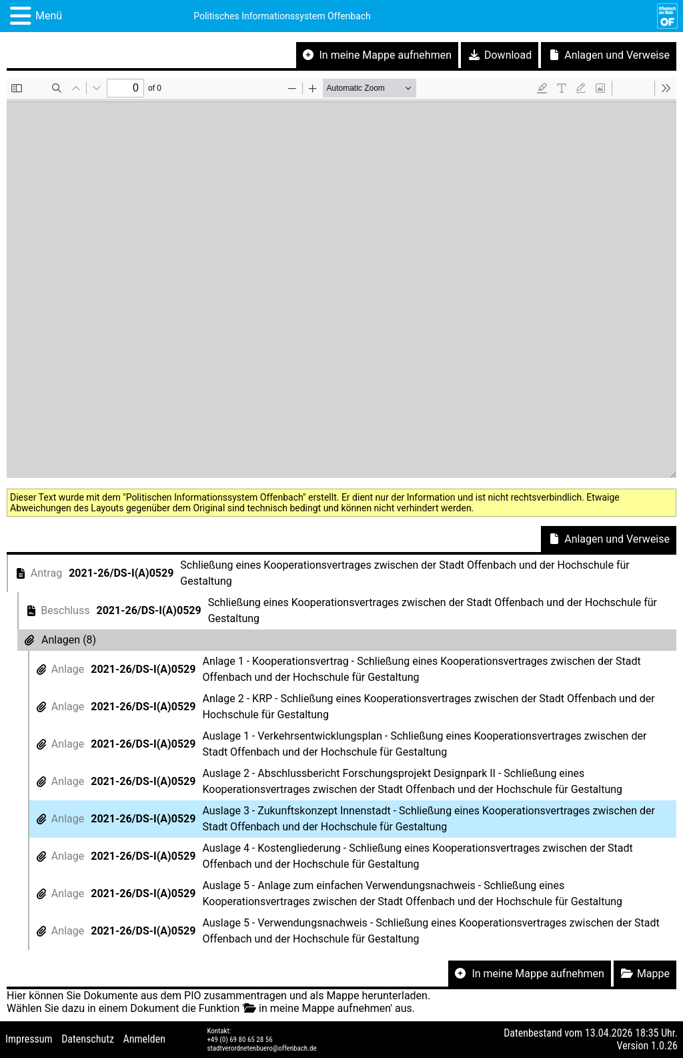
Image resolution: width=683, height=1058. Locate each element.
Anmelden (144, 1039)
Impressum (29, 1039)
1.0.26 (664, 1045)
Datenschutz (87, 1039)
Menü (48, 15)
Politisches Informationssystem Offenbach (282, 16)
